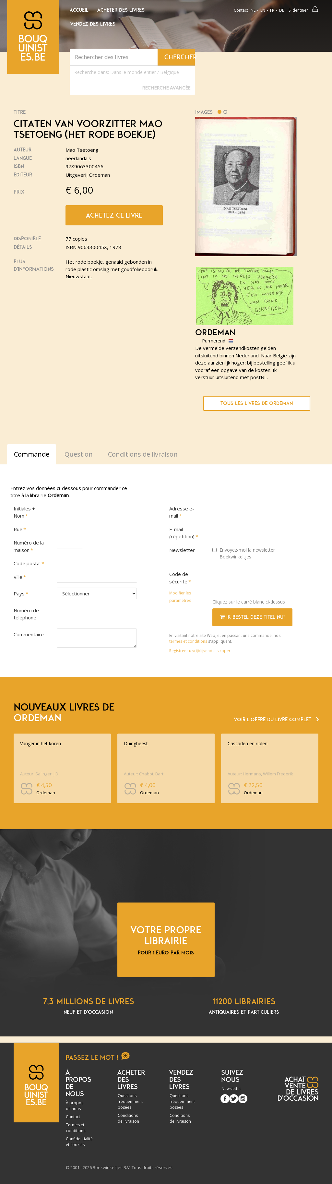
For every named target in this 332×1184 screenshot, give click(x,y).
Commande (31, 454)
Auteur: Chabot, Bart (143, 774)
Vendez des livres (92, 24)
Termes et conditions (75, 1127)
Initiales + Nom (24, 512)
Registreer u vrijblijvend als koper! (200, 650)
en (262, 10)
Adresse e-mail (181, 512)
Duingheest (136, 743)
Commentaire (29, 634)
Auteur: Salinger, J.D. (39, 774)
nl (253, 10)
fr (272, 10)
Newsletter (182, 550)
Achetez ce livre (114, 215)
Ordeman (215, 332)
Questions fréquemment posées (130, 1101)
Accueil (79, 10)
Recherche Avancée (166, 88)
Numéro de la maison (29, 546)
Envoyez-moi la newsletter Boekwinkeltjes (243, 553)
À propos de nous (74, 1105)
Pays (19, 593)
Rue (18, 529)
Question (79, 454)
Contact (241, 10)
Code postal (27, 563)
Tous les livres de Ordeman (256, 403)
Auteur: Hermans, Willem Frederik (260, 774)
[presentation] (261, 581)
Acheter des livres (121, 10)
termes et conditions (188, 641)
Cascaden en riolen (247, 743)
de (281, 10)
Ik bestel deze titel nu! (252, 617)
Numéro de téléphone (26, 614)
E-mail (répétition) (182, 533)
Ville (18, 577)
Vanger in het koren (40, 743)
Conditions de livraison (128, 1118)
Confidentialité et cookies (79, 1141)
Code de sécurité (178, 578)
